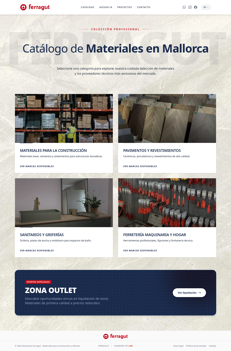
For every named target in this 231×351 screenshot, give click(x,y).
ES (206, 7)
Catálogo (87, 7)
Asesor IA (105, 7)
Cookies (212, 346)
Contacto (143, 7)
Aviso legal (178, 346)
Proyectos (124, 7)
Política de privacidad (196, 346)
